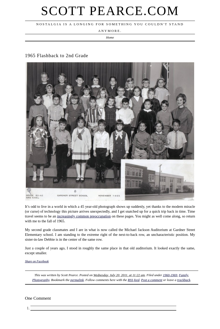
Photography (40, 280)
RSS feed (133, 280)
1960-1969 (170, 275)
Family (183, 275)
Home (110, 37)
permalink (77, 280)
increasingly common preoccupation (84, 216)
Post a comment (151, 280)
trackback (183, 280)
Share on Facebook (37, 261)
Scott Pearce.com (110, 11)
